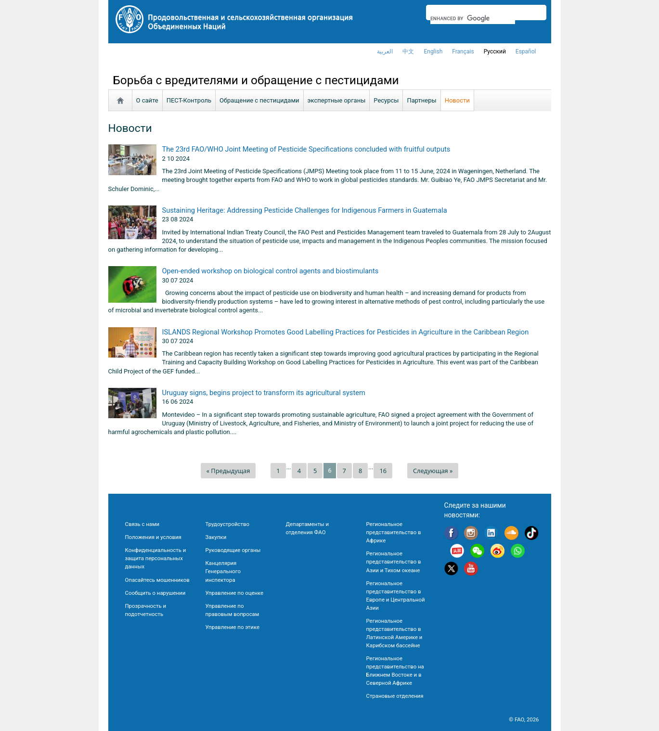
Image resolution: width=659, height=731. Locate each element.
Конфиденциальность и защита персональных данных (155, 558)
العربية (385, 51)
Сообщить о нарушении (155, 593)
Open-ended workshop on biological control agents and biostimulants (270, 271)
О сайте (147, 100)
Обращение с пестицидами (259, 100)
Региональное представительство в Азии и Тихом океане (393, 561)
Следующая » (432, 470)
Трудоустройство (227, 524)
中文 (408, 51)
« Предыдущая (228, 470)
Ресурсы (386, 100)
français (463, 51)
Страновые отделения (395, 696)
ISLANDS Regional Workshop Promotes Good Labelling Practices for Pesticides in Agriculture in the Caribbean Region (345, 332)
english (433, 51)
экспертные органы (337, 100)
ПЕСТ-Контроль (189, 100)
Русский (495, 51)
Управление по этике (233, 627)
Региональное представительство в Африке (393, 532)
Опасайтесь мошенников (157, 580)
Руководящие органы (233, 550)
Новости (457, 100)
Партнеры (421, 100)
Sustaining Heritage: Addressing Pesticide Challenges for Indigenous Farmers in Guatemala (304, 210)
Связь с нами (142, 524)
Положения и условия (153, 537)
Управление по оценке (235, 593)
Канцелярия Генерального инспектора (223, 571)
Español (526, 51)
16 (383, 470)
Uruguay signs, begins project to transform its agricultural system (263, 392)
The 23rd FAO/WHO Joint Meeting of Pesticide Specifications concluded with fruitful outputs (306, 149)
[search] (473, 18)
